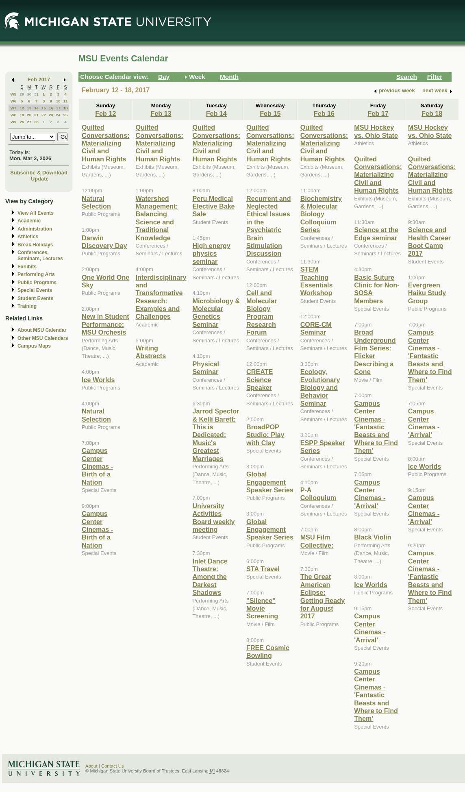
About (91, 766)
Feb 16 (324, 113)
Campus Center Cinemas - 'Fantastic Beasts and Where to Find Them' (376, 427)
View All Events (35, 213)
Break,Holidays (35, 245)
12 (22, 108)
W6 (14, 101)
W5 (14, 94)
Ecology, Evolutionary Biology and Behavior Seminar (320, 387)
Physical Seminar (205, 367)
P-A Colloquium (318, 493)
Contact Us (112, 766)
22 (43, 115)
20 (29, 115)
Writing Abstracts (151, 351)
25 (65, 115)
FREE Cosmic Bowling (267, 651)
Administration (34, 229)
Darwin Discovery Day (104, 241)
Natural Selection (96, 202)
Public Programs (36, 282)
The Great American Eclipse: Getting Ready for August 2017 (322, 596)
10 (58, 101)
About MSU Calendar (41, 330)
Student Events (35, 298)
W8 (14, 115)
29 (22, 94)
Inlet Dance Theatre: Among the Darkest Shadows (209, 576)
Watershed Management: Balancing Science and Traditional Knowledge (157, 218)
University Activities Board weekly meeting (213, 517)
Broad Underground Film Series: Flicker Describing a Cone (374, 352)
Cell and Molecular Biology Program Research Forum (261, 312)
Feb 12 (105, 113)
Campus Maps (34, 346)
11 (65, 101)
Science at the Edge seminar (376, 233)
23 (51, 115)
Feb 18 (432, 113)
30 (29, 94)
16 (51, 108)
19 (22, 115)
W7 (14, 108)
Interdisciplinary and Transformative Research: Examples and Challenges (161, 297)
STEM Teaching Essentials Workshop (316, 280)
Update (40, 179)
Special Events (34, 290)
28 (36, 122)
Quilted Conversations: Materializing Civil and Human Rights (106, 143)
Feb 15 (270, 113)
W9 (14, 122)
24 (58, 115)
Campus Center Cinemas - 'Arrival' (369, 494)
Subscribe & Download (38, 173)
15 (43, 108)
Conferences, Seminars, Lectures (40, 255)
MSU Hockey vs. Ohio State (376, 131)
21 (36, 115)
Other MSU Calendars (42, 338)
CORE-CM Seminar (316, 328)
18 (65, 108)
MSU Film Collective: (317, 540)
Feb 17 (377, 113)
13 (29, 108)
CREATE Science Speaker (259, 379)
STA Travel (263, 568)
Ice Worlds (98, 379)
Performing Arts (36, 274)
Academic (29, 221)
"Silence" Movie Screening (262, 608)
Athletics (27, 236)
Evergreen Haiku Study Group (427, 293)
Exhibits (27, 267)
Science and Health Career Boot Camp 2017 (429, 241)
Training (27, 306)
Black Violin (372, 537)
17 (58, 108)
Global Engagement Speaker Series (269, 482)
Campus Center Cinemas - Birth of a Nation (97, 466)
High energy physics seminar (211, 253)
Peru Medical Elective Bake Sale (213, 206)
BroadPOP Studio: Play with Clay (265, 434)
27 (29, 122)
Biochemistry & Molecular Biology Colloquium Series (321, 214)
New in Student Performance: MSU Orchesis (105, 324)
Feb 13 (160, 113)
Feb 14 (216, 113)
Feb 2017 (39, 79)
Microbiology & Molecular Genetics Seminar (216, 312)
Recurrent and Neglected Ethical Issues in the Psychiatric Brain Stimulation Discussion (268, 226)
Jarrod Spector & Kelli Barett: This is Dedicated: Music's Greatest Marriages (215, 434)
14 (36, 108)
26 (22, 122)
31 (36, 94)
